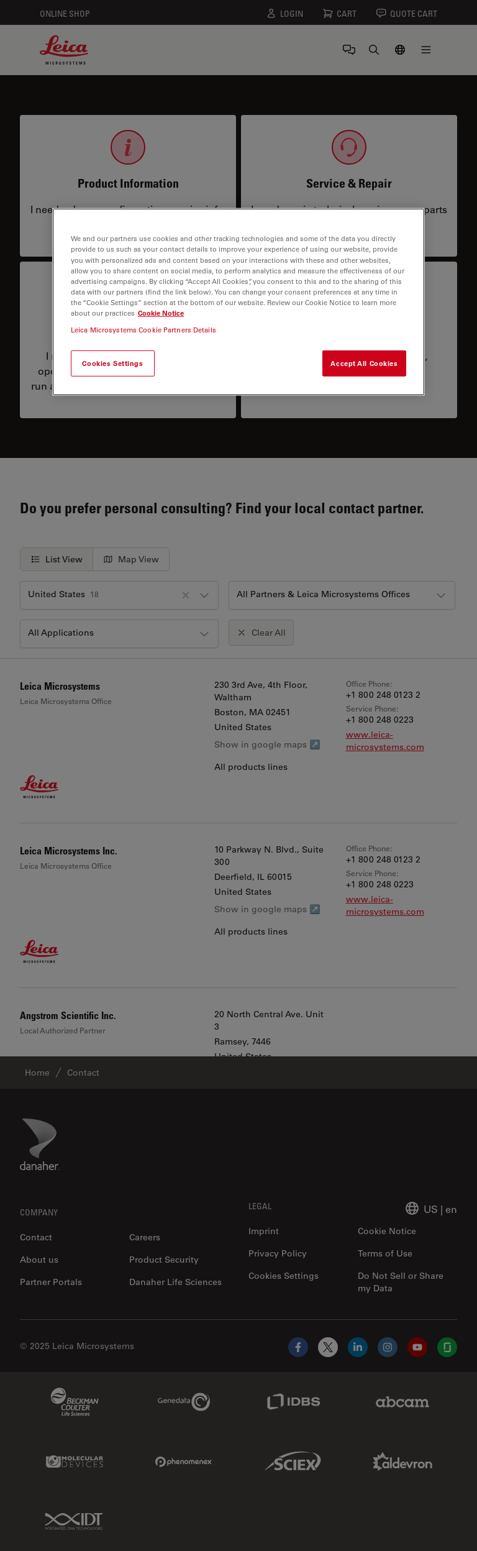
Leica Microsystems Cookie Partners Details (143, 329)
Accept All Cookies (364, 363)
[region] (238, 301)
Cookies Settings (112, 363)
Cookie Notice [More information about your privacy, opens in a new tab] (161, 313)
